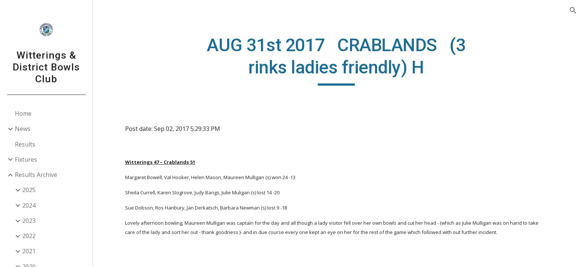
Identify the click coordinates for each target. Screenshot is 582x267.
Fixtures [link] (26, 159)
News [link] (22, 129)
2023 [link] (29, 221)
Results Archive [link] (36, 175)
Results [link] (25, 144)
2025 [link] (29, 190)
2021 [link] (29, 251)
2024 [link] (29, 205)
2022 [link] (29, 236)
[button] (573, 10)
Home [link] (23, 113)
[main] (337, 60)
